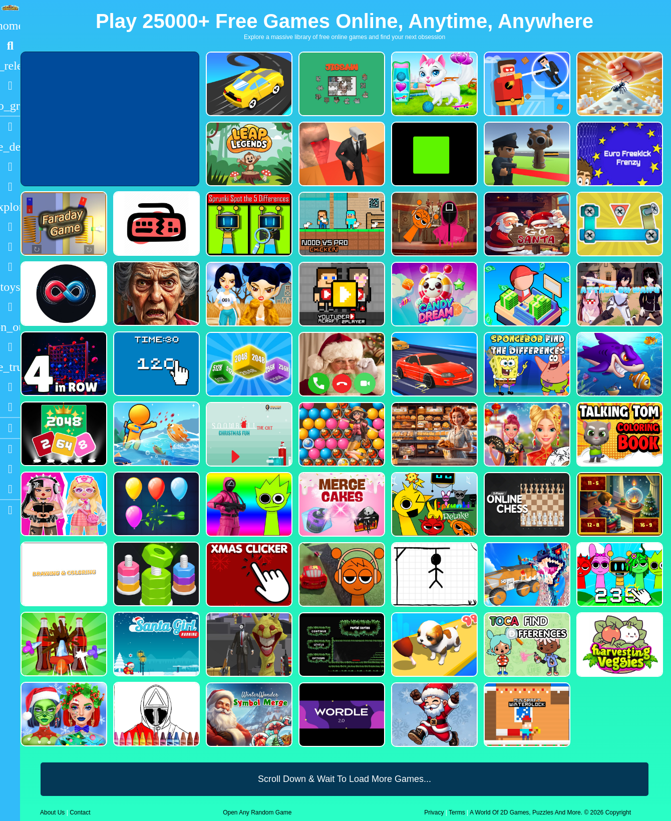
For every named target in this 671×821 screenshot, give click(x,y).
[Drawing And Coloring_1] (63, 574)
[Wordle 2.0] (340, 714)
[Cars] (10, 287)
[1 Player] (10, 327)
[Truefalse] (433, 154)
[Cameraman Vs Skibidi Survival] (340, 154)
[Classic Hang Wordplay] (433, 574)
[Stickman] (10, 267)
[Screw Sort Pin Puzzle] (63, 644)
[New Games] (10, 66)
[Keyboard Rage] (155, 223)
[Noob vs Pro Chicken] (340, 224)
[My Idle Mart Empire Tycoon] (526, 294)
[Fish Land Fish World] (155, 433)
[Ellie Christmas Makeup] (63, 714)
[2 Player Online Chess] (526, 504)
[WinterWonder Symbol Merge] (248, 714)
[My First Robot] (63, 504)
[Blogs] (10, 428)
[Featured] (10, 106)
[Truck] (10, 367)
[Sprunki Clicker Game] (618, 574)
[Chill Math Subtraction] (618, 504)
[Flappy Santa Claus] (433, 714)
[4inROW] (63, 363)
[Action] (10, 147)
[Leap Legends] (248, 154)
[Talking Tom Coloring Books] (618, 434)
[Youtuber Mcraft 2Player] (340, 294)
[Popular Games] (10, 86)
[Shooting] (10, 227)
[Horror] (10, 347)
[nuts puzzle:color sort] (155, 574)
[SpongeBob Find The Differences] (526, 364)
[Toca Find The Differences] (526, 644)
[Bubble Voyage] (340, 434)
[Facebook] (10, 469)
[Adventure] (10, 207)
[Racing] (10, 127)
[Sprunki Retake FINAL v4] (433, 504)
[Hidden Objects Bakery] (433, 434)
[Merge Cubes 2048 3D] (248, 364)
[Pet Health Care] (433, 84)
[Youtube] (10, 449)
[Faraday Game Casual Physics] (63, 223)
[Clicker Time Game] (155, 363)
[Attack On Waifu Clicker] (618, 294)
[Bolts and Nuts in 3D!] (618, 224)
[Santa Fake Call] (340, 364)
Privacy (434, 812)
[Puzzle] (10, 167)
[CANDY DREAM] (433, 294)
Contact (80, 812)
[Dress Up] (10, 187)
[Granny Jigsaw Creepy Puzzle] (155, 293)
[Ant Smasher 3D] (618, 84)
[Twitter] (10, 489)
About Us (52, 812)
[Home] (10, 26)
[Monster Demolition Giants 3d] (526, 574)
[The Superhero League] (526, 84)
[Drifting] (10, 387)
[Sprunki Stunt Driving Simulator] (340, 574)
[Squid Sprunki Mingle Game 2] (433, 224)
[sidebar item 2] (10, 510)
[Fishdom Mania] (618, 364)
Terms (457, 812)
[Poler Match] (63, 293)
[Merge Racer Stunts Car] (248, 84)
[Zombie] (10, 247)
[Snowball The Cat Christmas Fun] (248, 434)
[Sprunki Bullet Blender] (526, 154)
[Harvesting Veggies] (618, 644)
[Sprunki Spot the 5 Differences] (248, 224)
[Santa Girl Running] (155, 644)
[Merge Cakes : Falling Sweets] (340, 504)
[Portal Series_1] (340, 644)
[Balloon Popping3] (155, 504)
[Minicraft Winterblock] (526, 714)
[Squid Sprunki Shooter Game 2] (248, 504)
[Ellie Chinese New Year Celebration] (526, 434)
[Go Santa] (526, 224)
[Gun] (10, 307)
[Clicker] (10, 407)
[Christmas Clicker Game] (248, 574)
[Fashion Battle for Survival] (248, 294)
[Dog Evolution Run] (433, 644)
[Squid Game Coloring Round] (155, 714)
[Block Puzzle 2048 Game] (63, 433)
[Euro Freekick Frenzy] (618, 154)
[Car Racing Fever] (433, 364)
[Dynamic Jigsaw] (340, 84)
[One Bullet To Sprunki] (248, 644)
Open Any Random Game (257, 812)
